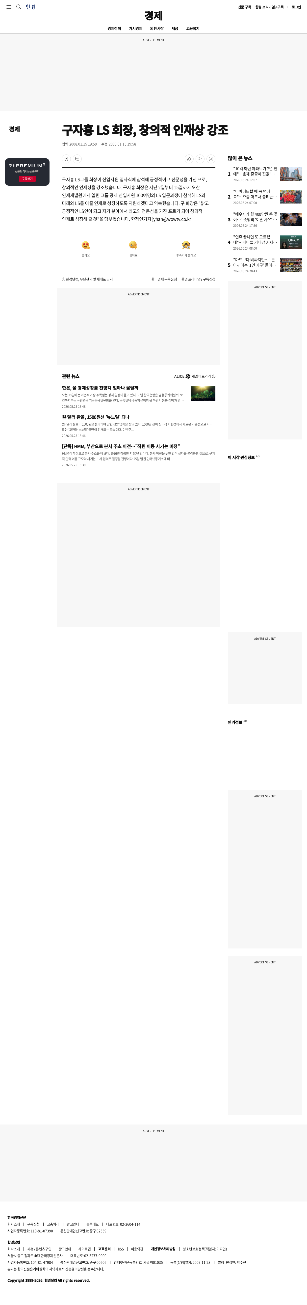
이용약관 (137, 1248)
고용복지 (193, 28)
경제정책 (114, 28)
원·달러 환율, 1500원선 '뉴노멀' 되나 (95, 417)
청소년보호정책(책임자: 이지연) (205, 1248)
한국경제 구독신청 (164, 279)
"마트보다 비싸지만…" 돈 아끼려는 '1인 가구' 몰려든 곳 (254, 264)
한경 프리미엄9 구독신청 (198, 279)
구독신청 (33, 1224)
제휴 (30, 1248)
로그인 (296, 6)
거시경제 (135, 28)
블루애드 (92, 1224)
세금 (175, 28)
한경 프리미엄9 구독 (269, 6)
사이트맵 (84, 1248)
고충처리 (53, 1224)
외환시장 (156, 28)
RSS (121, 1248)
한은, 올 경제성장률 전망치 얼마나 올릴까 (100, 387)
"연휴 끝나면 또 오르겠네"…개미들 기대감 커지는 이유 (255, 242)
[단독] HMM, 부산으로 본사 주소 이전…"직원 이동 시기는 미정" (120, 446)
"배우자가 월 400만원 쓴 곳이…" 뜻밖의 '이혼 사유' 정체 (255, 219)
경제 (153, 15)
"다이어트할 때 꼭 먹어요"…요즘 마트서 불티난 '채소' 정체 (253, 196)
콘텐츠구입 (43, 1248)
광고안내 (73, 1224)
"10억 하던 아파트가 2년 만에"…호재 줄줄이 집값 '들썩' (255, 173)
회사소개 (13, 1224)
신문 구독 (244, 6)
